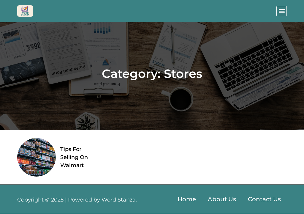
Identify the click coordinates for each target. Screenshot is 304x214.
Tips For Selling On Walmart (74, 157)
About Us (222, 199)
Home (187, 199)
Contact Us (264, 199)
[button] (281, 11)
